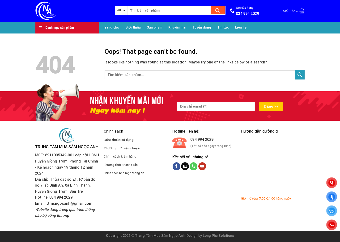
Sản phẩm (154, 27)
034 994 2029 (201, 139)
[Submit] (217, 10)
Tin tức (223, 27)
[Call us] (193, 166)
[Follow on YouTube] (202, 166)
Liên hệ (240, 27)
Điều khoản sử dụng (118, 140)
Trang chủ (111, 27)
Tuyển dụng (201, 27)
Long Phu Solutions (218, 236)
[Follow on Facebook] (176, 166)
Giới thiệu (133, 27)
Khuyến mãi (177, 27)
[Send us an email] (185, 166)
